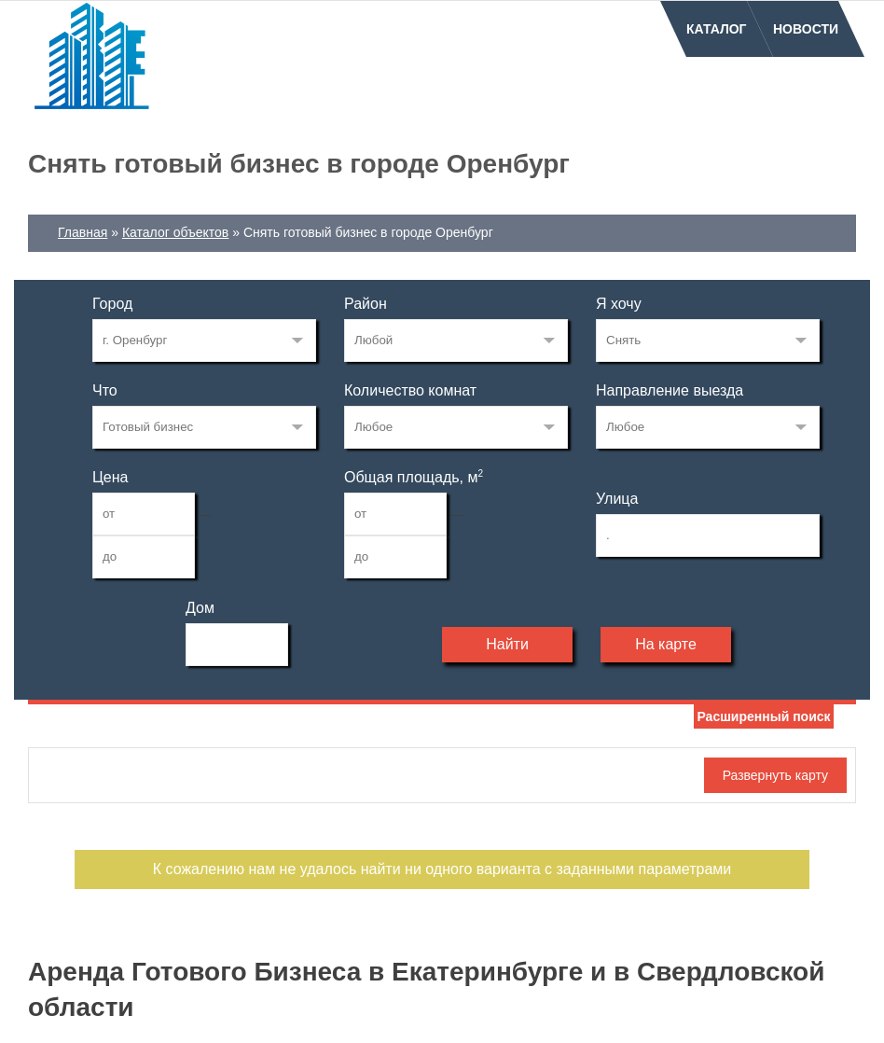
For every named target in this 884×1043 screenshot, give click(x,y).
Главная (82, 232)
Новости (805, 28)
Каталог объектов (175, 232)
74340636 (204, 340)
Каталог (716, 28)
